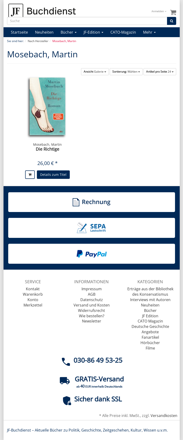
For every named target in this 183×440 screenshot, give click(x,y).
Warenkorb (33, 294)
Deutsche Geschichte (150, 326)
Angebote (150, 331)
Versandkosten (164, 415)
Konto (32, 299)
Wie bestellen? (91, 315)
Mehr (149, 32)
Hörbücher (150, 342)
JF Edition (150, 315)
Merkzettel (32, 305)
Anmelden (159, 11)
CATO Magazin (150, 321)
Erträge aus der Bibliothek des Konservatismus (150, 291)
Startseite (19, 32)
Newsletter (91, 321)
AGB (91, 294)
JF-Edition (93, 32)
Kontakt (33, 288)
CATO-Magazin (123, 32)
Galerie (95, 72)
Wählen (126, 72)
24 (160, 72)
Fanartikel (150, 337)
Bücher (69, 32)
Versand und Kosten (92, 305)
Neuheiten (44, 32)
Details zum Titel (53, 174)
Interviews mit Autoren (150, 299)
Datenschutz (91, 299)
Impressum (92, 288)
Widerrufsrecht (91, 310)
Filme (150, 348)
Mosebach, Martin (47, 144)
